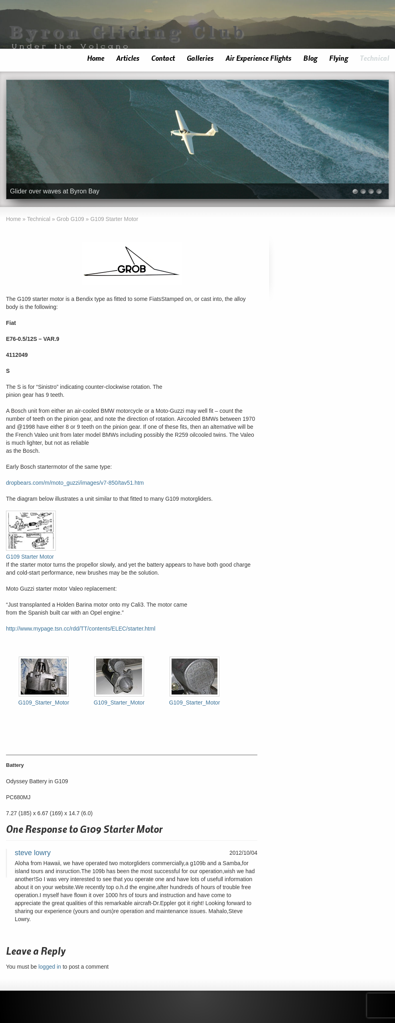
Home (95, 58)
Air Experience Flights (258, 58)
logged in (49, 966)
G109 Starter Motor (30, 556)
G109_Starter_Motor (43, 702)
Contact (163, 58)
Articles (127, 58)
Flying (338, 58)
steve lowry (33, 853)
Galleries (200, 58)
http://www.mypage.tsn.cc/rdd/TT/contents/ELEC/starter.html (80, 628)
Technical (374, 58)
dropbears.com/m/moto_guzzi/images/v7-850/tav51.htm (75, 483)
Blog (310, 58)
